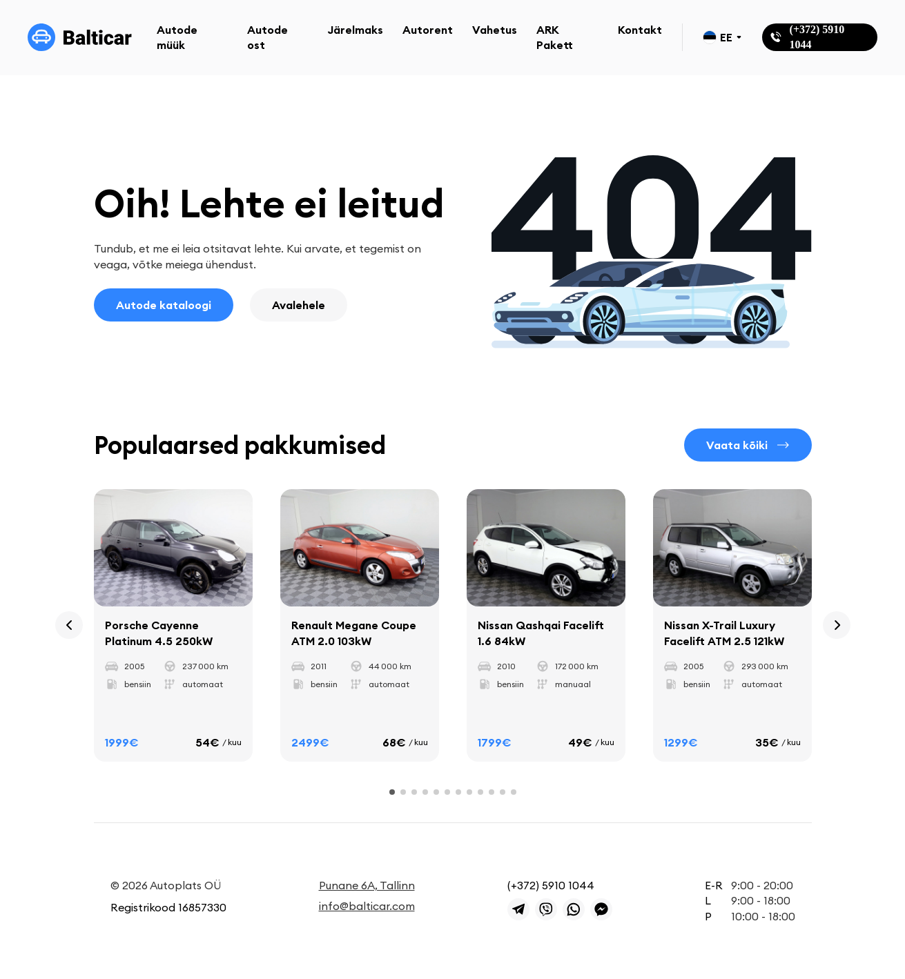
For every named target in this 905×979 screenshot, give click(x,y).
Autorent (427, 30)
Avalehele (298, 305)
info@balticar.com (367, 906)
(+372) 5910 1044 (550, 885)
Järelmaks (355, 30)
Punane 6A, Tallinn (367, 885)
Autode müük (177, 37)
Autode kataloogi (163, 305)
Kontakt (640, 30)
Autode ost (267, 37)
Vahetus (494, 30)
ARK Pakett (554, 37)
